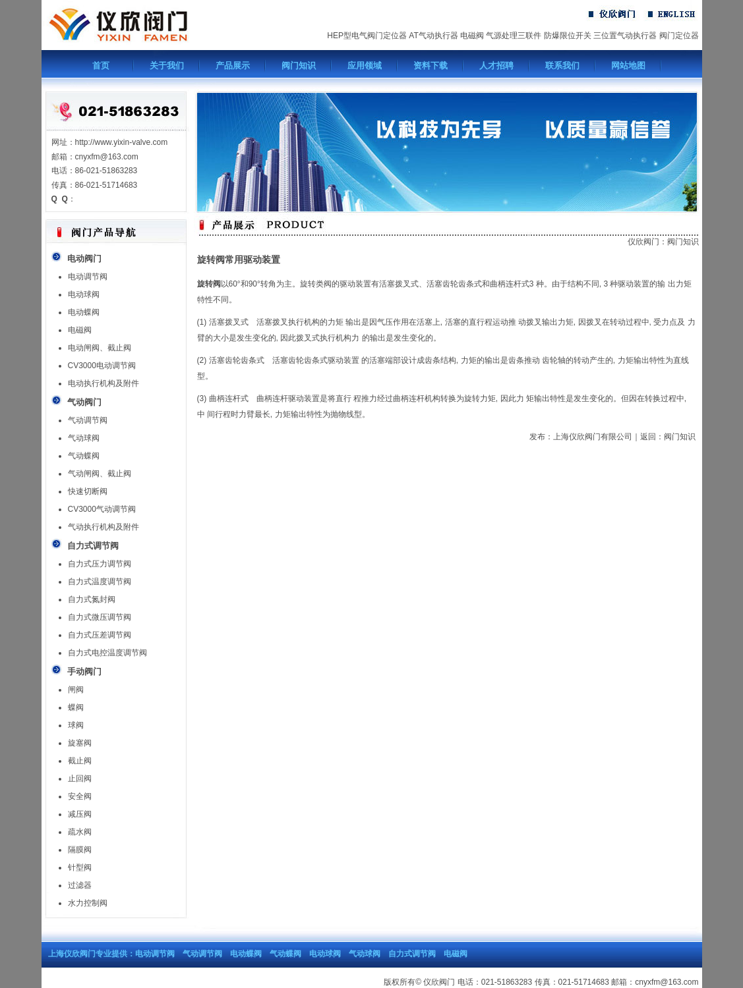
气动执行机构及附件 (103, 527)
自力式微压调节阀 (99, 617)
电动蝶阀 (84, 312)
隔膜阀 (80, 849)
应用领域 (364, 65)
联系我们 (562, 65)
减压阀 (80, 814)
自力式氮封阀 (91, 599)
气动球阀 (84, 438)
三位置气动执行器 (625, 35)
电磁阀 (472, 35)
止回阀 (80, 778)
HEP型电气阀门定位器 (367, 35)
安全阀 (80, 796)
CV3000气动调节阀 (102, 509)
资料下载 (430, 65)
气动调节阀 (87, 420)
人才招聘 (496, 65)
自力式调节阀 (412, 953)
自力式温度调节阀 (99, 581)
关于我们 (167, 65)
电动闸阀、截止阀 (99, 347)
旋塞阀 (80, 743)
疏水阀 (80, 832)
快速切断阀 (87, 491)
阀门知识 (299, 65)
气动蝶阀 (84, 455)
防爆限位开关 (567, 35)
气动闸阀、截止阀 (99, 473)
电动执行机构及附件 (103, 383)
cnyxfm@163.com (666, 982)
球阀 (76, 725)
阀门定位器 (679, 35)
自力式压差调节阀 (99, 635)
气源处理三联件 (513, 35)
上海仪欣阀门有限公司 (592, 436)
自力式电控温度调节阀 (107, 652)
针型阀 (80, 867)
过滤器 (80, 885)
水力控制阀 (87, 903)
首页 (100, 65)
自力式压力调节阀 (99, 563)
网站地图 (628, 65)
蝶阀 (76, 707)
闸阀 (76, 689)
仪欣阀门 (643, 241)
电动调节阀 (87, 276)
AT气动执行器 (433, 35)
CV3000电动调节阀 (102, 365)
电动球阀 (84, 294)
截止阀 (80, 760)
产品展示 (233, 65)
